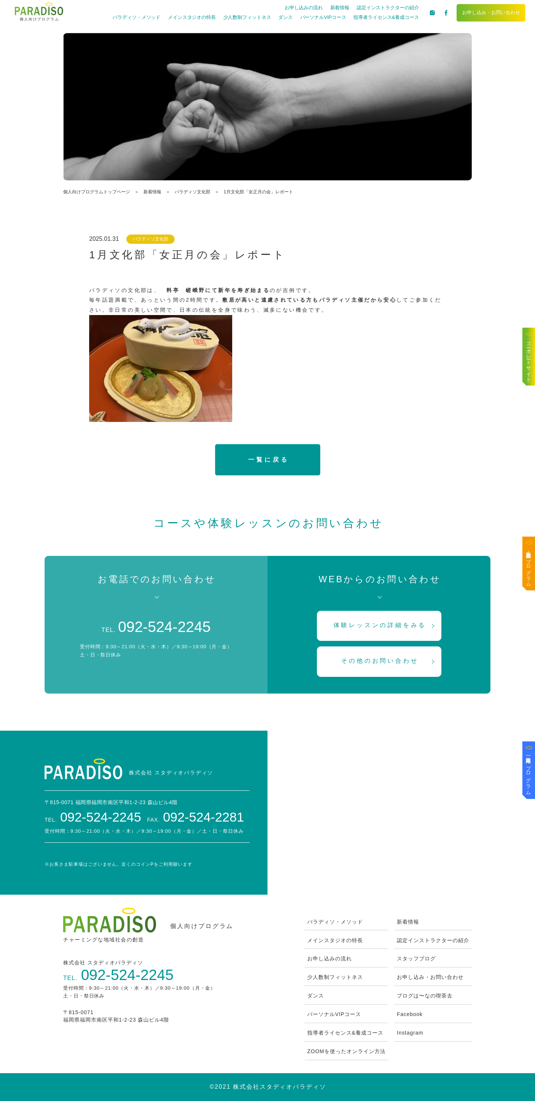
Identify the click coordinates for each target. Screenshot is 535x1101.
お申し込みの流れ (304, 7)
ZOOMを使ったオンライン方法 (346, 1051)
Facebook (409, 1014)
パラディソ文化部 (192, 191)
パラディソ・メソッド (136, 17)
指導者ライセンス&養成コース (386, 17)
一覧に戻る (268, 459)
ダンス (285, 17)
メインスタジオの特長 (192, 17)
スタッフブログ (416, 958)
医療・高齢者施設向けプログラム (529, 566)
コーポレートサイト (529, 359)
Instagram (410, 1033)
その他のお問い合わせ (379, 661)
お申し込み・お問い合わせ (491, 12)
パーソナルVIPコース (323, 17)
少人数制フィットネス (247, 17)
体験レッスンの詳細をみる (380, 625)
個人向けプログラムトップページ (96, 191)
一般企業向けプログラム (529, 773)
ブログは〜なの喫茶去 (425, 996)
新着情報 (340, 7)
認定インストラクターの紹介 (388, 7)
